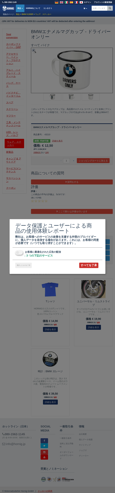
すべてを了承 (89, 265)
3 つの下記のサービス (38, 255)
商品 (20, 8)
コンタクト (47, 8)
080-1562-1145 (10, 2)
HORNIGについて (33, 8)
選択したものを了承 (23, 265)
